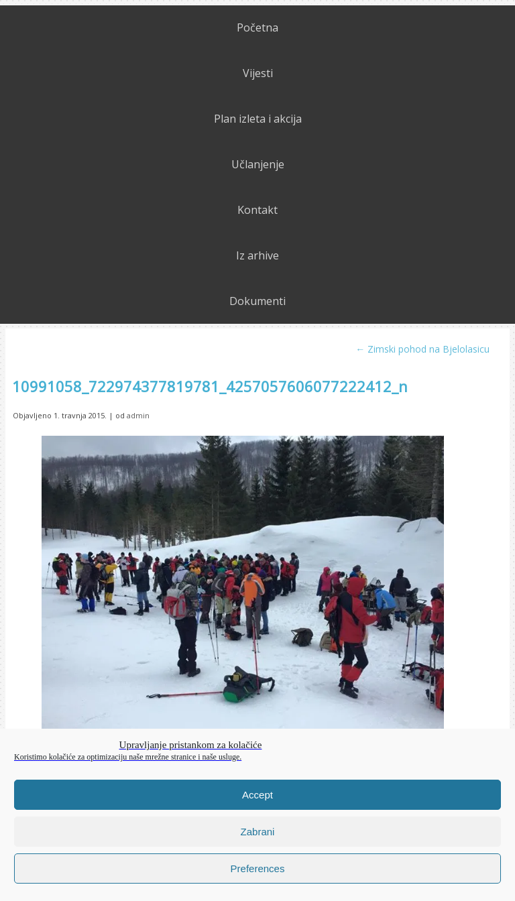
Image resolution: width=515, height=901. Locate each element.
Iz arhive (257, 255)
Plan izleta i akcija (258, 118)
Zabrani (258, 831)
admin (138, 415)
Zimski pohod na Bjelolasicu (422, 349)
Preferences (258, 868)
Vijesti (258, 73)
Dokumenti (257, 301)
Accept (257, 794)
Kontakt (257, 209)
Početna (257, 27)
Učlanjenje (257, 164)
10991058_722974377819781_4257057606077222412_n (210, 386)
